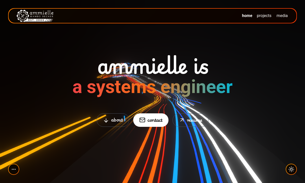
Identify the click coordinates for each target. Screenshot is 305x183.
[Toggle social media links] (14, 169)
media (282, 15)
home (247, 15)
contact (150, 120)
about (113, 120)
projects (264, 15)
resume (190, 120)
